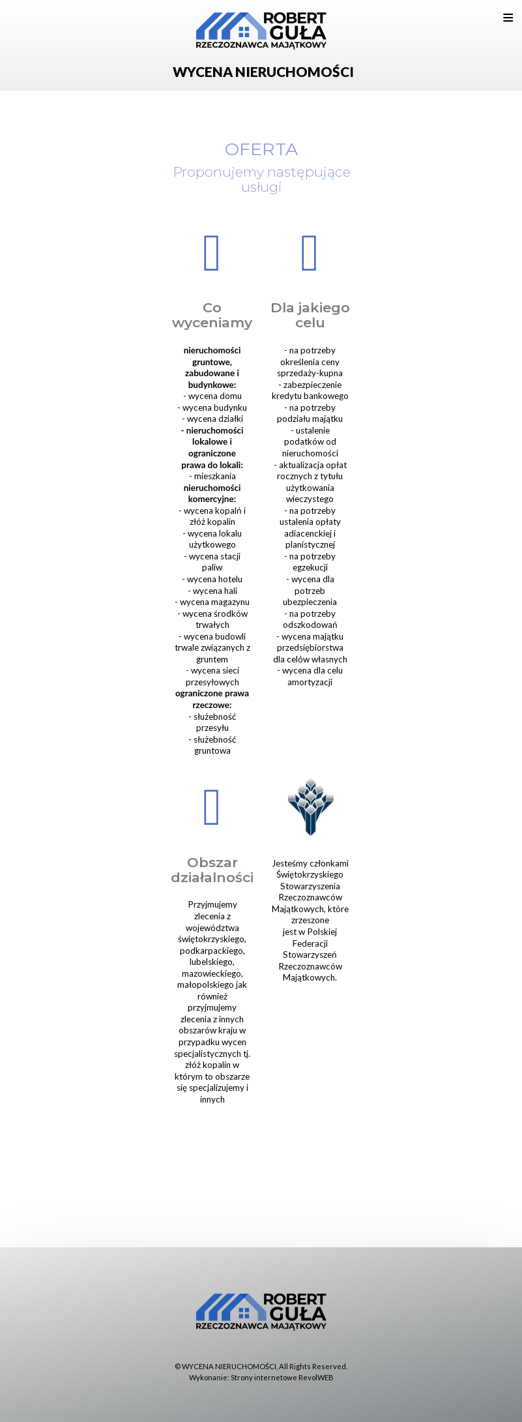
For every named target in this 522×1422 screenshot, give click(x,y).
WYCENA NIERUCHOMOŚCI (229, 1366)
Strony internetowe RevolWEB (282, 1377)
